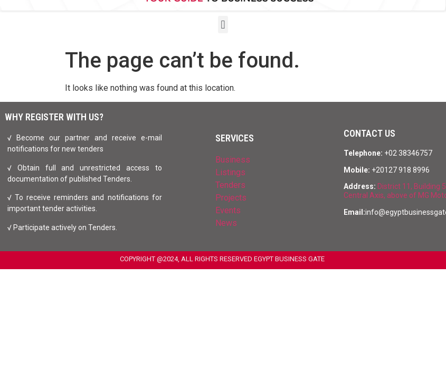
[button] (223, 24)
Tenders (230, 185)
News (226, 223)
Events (228, 210)
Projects (230, 198)
